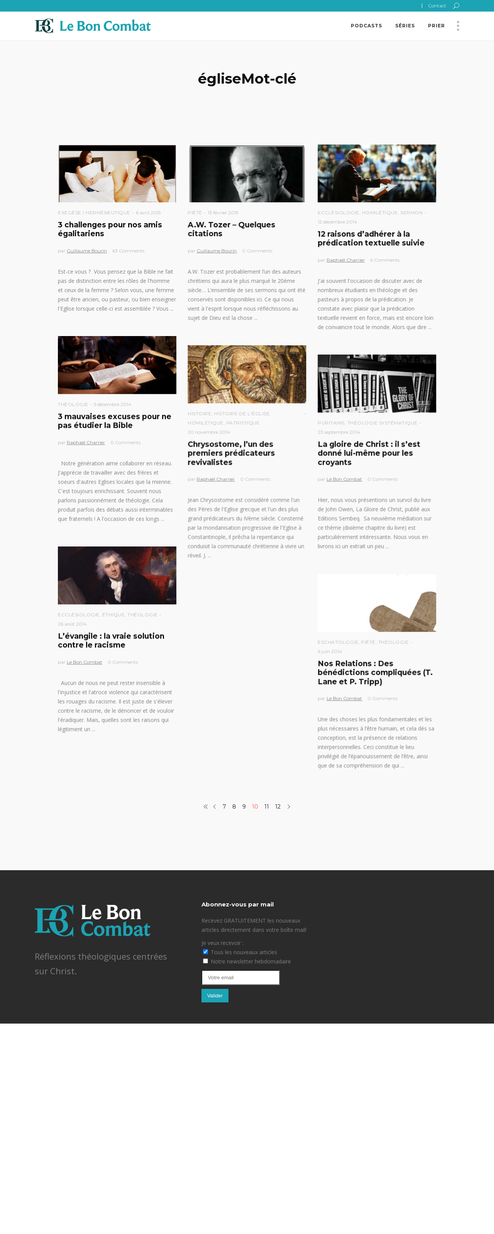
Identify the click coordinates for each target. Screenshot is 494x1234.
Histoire (199, 413)
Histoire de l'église (241, 413)
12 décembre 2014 (337, 222)
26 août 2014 (72, 624)
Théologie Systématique (382, 422)
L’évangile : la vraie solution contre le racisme (111, 640)
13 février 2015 (223, 212)
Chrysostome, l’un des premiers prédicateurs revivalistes (231, 453)
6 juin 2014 (330, 651)
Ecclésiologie (338, 212)
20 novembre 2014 (209, 432)
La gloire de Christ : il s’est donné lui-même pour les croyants (369, 453)
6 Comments (384, 260)
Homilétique (380, 212)
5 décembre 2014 (112, 404)
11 (266, 806)
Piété (195, 212)
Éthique (113, 614)
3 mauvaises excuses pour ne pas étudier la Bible (114, 421)
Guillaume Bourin (87, 251)
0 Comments (257, 251)
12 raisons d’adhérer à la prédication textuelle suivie (371, 238)
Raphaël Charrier (346, 260)
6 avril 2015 (148, 212)
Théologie (73, 404)
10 (255, 806)
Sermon (411, 212)
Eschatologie (338, 642)
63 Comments (128, 251)
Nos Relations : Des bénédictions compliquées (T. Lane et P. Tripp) (375, 672)
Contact (437, 5)
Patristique (243, 422)
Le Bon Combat (344, 479)
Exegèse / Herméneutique (94, 212)
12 (278, 806)
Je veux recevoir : (222, 943)
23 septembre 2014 (339, 432)
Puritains (331, 422)
